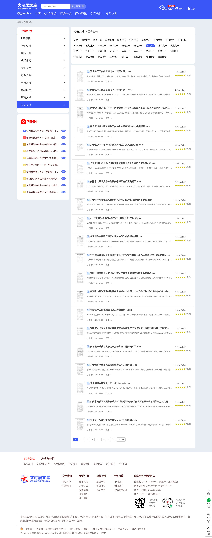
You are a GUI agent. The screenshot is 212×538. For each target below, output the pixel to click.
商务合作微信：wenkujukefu (147, 490)
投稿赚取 (83, 490)
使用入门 (83, 481)
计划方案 (77, 56)
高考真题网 (58, 464)
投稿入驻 (112, 13)
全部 (75, 40)
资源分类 (24, 13)
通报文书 (114, 51)
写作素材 (109, 40)
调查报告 (162, 56)
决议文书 (77, 51)
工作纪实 (114, 56)
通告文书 (126, 51)
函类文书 (150, 46)
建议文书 (162, 45)
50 (113, 439)
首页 (38, 13)
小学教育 (72, 464)
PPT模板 (123, 464)
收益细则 (83, 494)
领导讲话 (145, 40)
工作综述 (77, 45)
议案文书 (150, 51)
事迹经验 (97, 40)
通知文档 (102, 51)
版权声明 (100, 481)
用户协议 (118, 481)
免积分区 (96, 13)
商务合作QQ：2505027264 (146, 494)
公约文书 (138, 45)
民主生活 (121, 40)
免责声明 (100, 490)
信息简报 (174, 51)
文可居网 (28, 464)
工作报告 (157, 40)
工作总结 (169, 40)
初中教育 (97, 464)
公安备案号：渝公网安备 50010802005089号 (43, 529)
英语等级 (85, 464)
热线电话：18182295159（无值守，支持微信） (156, 481)
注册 (191, 8)
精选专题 (66, 13)
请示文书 (126, 56)
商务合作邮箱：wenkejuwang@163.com (152, 486)
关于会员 (83, 486)
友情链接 (29, 458)
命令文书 (89, 51)
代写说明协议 (120, 490)
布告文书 (102, 45)
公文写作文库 (43, 464)
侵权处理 (100, 486)
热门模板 (50, 13)
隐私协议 (118, 486)
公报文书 (114, 45)
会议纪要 (89, 56)
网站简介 (66, 481)
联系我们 (66, 486)
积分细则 (83, 498)
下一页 (121, 439)
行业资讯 (81, 13)
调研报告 (150, 56)
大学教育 (110, 464)
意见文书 (162, 51)
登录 (179, 8)
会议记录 (102, 56)
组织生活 (133, 40)
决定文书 (174, 45)
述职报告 (85, 40)
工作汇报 (181, 40)
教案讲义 (89, 45)
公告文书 (126, 45)
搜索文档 (78, 6)
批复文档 (138, 56)
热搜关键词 (48, 458)
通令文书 (138, 51)
